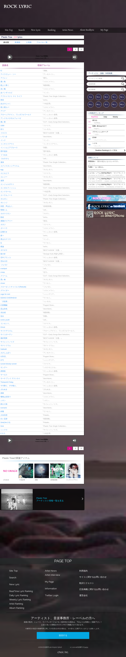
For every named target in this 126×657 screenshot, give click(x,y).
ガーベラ (3, 228)
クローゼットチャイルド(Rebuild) (13, 287)
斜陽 (2, 411)
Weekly (115, 117)
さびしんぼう (5, 353)
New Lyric (14, 584)
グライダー (4, 290)
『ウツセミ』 (46, 243)
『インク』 (45, 93)
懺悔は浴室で (5, 397)
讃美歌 (3, 371)
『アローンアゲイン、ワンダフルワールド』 (58, 331)
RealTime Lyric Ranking (21, 591)
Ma (98, 104)
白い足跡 (3, 419)
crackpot (3, 268)
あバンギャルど (6, 93)
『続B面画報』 (47, 206)
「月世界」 (4, 301)
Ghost (2, 327)
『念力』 (44, 272)
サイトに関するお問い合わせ (93, 577)
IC (1, 71)
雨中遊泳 (3, 151)
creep (2, 272)
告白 (2, 316)
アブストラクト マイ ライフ (11, 96)
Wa (122, 104)
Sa (106, 97)
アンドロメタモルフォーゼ (10, 118)
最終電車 (3, 338)
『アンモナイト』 (48, 74)
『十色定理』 (46, 104)
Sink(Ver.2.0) (5, 422)
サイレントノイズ (7, 342)
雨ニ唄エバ (4, 107)
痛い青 (3, 122)
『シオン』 (45, 400)
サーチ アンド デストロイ (10, 378)
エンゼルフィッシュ (8, 188)
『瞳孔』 (44, 78)
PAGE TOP (63, 561)
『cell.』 (44, 159)
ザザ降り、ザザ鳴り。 (9, 386)
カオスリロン (5, 214)
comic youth (5, 320)
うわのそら (4, 159)
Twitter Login (51, 595)
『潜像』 (44, 71)
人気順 (29, 42)
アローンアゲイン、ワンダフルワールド (15, 115)
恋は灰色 (3, 309)
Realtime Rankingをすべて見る (106, 150)
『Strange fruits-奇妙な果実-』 (53, 254)
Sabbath (3, 349)
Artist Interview (52, 575)
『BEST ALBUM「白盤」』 (52, 133)
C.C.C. (3, 433)
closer (2, 283)
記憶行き (3, 232)
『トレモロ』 (46, 129)
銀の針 (3, 254)
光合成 (3, 312)
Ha (91, 104)
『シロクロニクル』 (49, 367)
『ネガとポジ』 (47, 170)
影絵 (2, 217)
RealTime (94, 117)
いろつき (3, 137)
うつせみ (3, 155)
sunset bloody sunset (8, 364)
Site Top (13, 570)
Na (122, 97)
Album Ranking (16, 608)
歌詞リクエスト (86, 583)
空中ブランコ (5, 257)
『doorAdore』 (47, 137)
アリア (3, 111)
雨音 (2, 100)
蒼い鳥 (3, 82)
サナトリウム (5, 345)
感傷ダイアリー (6, 221)
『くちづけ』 (46, 265)
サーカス (3, 375)
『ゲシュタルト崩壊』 (50, 115)
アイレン (3, 78)
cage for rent (5, 294)
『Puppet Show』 (48, 305)
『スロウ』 (45, 214)
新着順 (17, 42)
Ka (98, 97)
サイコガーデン (6, 334)
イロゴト (3, 133)
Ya (106, 104)
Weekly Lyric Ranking (20, 599)
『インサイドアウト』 (50, 144)
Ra (114, 104)
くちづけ (3, 265)
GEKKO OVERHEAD (8, 298)
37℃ (2, 360)
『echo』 (45, 100)
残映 (2, 393)
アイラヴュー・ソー (8, 74)
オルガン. (4, 199)
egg (1, 170)
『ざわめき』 (46, 389)
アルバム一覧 (42, 42)
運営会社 (83, 595)
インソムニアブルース (9, 148)
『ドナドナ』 (46, 126)
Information (51, 588)
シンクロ (3, 430)
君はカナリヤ (5, 239)
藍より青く (4, 85)
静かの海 (3, 404)
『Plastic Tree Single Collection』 (54, 96)
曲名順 (6, 42)
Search (12, 577)
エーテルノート (6, 195)
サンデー (3, 367)
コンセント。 (5, 323)
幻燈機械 (3, 305)
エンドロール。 (6, 192)
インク (3, 140)
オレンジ (3, 203)
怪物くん (3, 210)
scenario (3, 408)
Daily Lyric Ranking (18, 595)
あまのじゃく (5, 104)
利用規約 (83, 571)
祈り (2, 129)
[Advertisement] (63, 16)
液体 (2, 162)
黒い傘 (3, 279)
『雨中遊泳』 (46, 151)
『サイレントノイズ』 (50, 342)
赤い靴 (3, 89)
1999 (2, 126)
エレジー (3, 177)
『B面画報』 (46, 85)
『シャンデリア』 (48, 294)
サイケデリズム (6, 331)
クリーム (3, 276)
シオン (3, 400)
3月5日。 (3, 356)
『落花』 (44, 221)
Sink (2, 426)
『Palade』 (45, 415)
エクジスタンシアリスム (9, 166)
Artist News (51, 570)
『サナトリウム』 (48, 345)
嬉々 (2, 235)
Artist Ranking (16, 603)
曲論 (2, 246)
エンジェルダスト (7, 184)
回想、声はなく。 (7, 206)
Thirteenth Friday (6, 382)
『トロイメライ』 (48, 82)
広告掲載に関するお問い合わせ (94, 589)
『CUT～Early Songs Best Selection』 (56, 122)
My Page (49, 581)
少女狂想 (3, 415)
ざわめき (3, 389)
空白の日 (3, 261)
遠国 (2, 181)
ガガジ (3, 225)
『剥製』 (44, 148)
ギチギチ (3, 250)
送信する (63, 635)
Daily (105, 117)
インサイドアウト (7, 144)
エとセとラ (4, 173)
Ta (114, 97)
